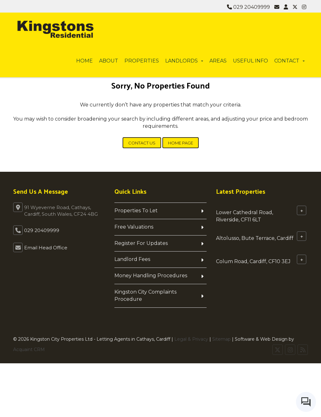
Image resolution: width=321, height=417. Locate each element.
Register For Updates (141, 243)
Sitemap (221, 339)
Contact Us (141, 142)
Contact (289, 61)
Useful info (250, 61)
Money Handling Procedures (150, 276)
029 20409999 (248, 7)
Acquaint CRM (29, 349)
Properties (141, 61)
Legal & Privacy (191, 339)
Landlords (184, 61)
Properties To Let (136, 211)
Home (84, 61)
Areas (218, 61)
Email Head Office (45, 248)
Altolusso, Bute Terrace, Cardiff (254, 238)
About (108, 61)
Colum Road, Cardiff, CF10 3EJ (253, 261)
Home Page (180, 142)
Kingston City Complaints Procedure (145, 295)
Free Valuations (133, 227)
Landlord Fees (132, 259)
